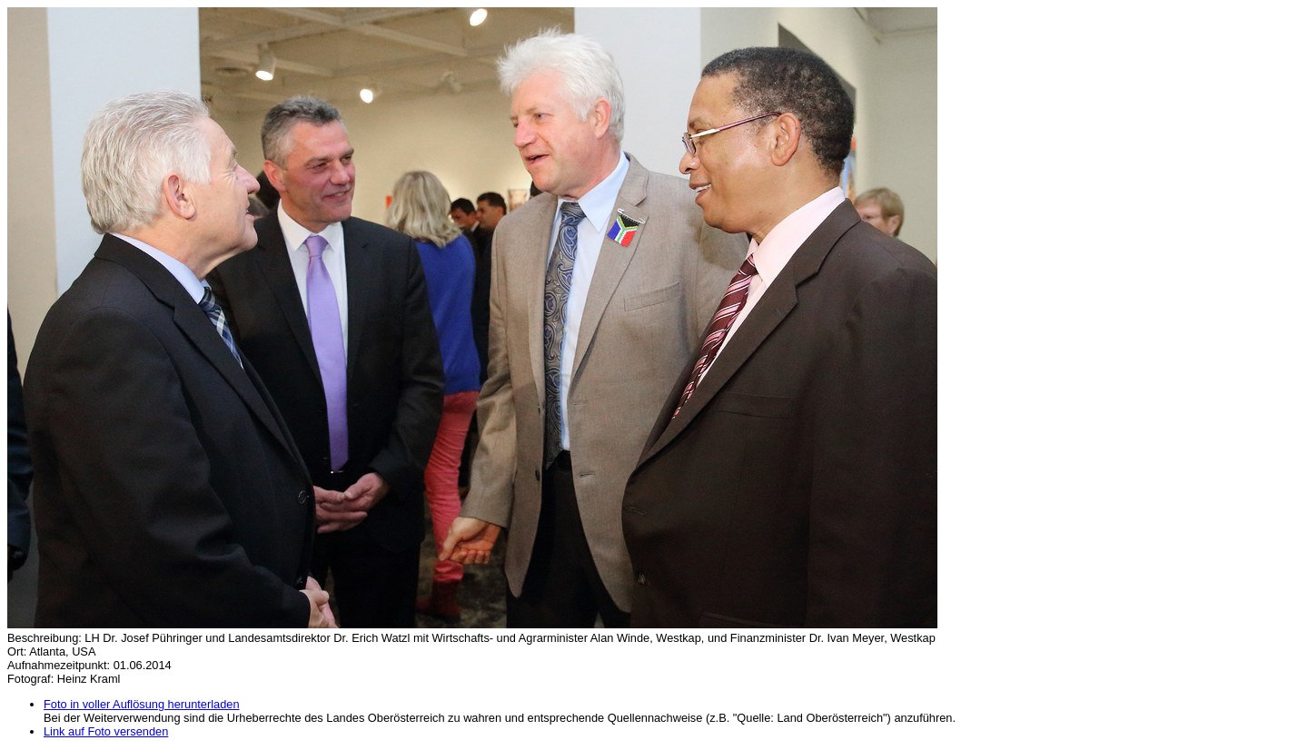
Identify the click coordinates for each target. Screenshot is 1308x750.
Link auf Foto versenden (106, 731)
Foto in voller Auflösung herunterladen (142, 704)
